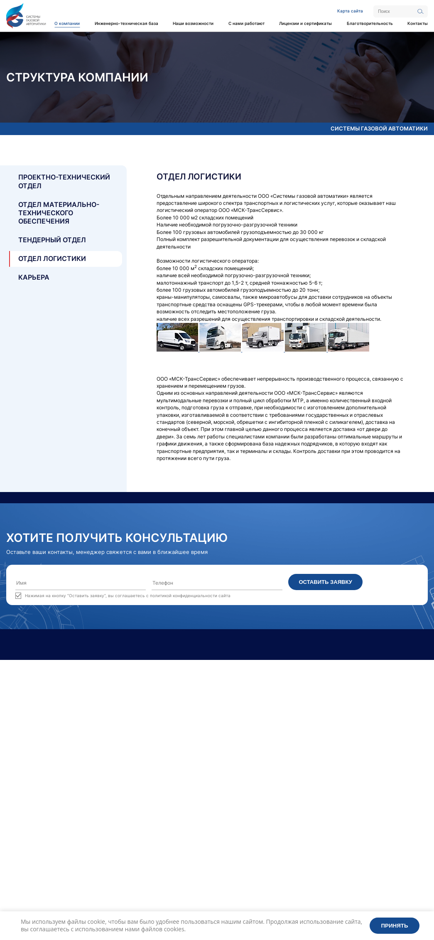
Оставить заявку (325, 582)
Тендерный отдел (52, 240)
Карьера (33, 277)
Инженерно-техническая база (126, 23)
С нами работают (246, 23)
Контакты (417, 23)
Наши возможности (193, 23)
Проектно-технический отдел (64, 181)
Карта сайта (350, 10)
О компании (67, 23)
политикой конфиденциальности (183, 595)
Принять (394, 926)
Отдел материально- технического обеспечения (58, 213)
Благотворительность (370, 23)
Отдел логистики (52, 259)
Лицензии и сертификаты (305, 23)
